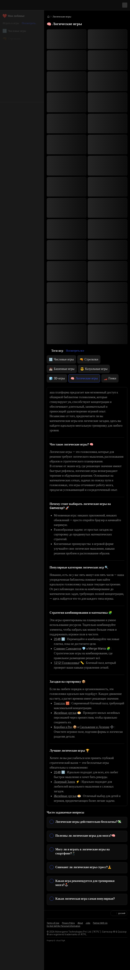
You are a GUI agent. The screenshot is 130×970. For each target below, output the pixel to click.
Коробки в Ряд (64, 746)
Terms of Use (53, 951)
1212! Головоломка (67, 677)
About (80, 951)
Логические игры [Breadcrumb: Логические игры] (62, 16)
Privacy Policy (68, 951)
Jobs (88, 951)
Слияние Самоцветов (69, 663)
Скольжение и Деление (98, 746)
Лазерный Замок (66, 800)
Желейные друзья (67, 731)
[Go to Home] (48, 17)
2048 (57, 653)
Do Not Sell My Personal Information (63, 954)
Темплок (60, 722)
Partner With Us (100, 951)
